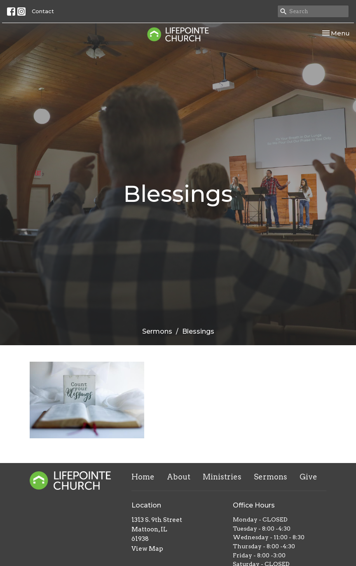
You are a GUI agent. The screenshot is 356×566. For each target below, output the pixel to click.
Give (308, 476)
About (178, 476)
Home (143, 476)
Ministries (222, 476)
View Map (147, 548)
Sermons (157, 331)
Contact (43, 11)
